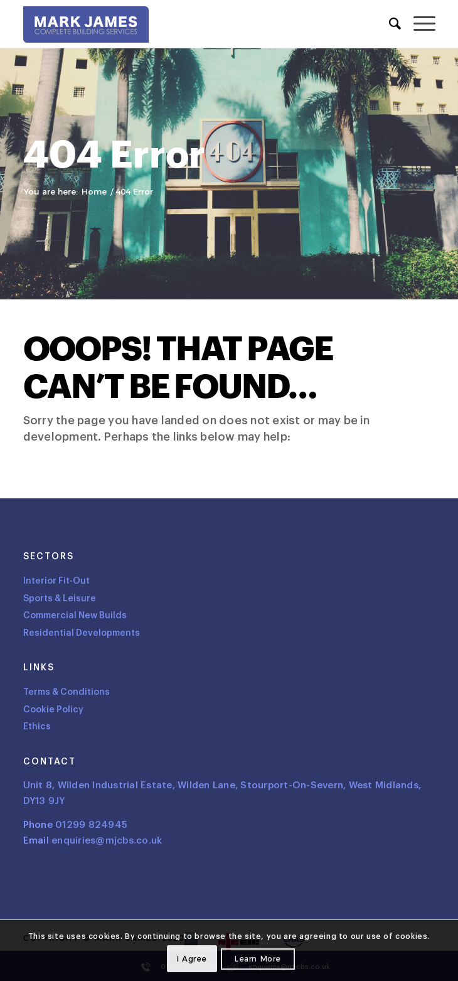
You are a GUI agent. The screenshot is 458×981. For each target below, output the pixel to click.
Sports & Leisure (59, 598)
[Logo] (86, 27)
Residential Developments (81, 633)
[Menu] (418, 24)
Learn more (258, 958)
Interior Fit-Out (56, 581)
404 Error (114, 155)
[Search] (388, 24)
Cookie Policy (53, 709)
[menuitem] (388, 24)
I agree (192, 958)
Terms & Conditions (66, 692)
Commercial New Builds (75, 615)
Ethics (37, 726)
